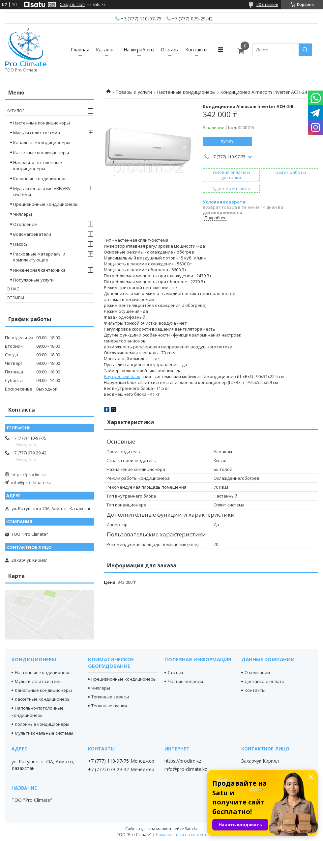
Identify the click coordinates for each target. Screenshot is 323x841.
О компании (257, 672)
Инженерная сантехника (39, 270)
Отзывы (170, 49)
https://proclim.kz (29, 474)
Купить (227, 141)
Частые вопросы (185, 681)
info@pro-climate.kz (31, 482)
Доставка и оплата (264, 681)
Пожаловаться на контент (181, 834)
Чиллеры (22, 214)
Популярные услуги (33, 280)
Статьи (175, 672)
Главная (80, 49)
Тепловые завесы (110, 697)
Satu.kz (191, 828)
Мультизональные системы (44, 733)
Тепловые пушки (109, 706)
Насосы (21, 244)
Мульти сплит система (36, 133)
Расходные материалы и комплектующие (39, 257)
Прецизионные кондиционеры (45, 204)
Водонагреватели (32, 234)
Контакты (196, 49)
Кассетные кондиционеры (41, 152)
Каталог (105, 49)
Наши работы (139, 49)
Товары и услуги (133, 92)
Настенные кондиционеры (186, 92)
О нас (13, 289)
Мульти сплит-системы (39, 681)
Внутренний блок (122, 376)
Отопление (25, 224)
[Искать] (305, 49)
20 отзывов (267, 4)
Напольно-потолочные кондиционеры (37, 165)
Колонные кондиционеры (40, 178)
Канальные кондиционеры (41, 143)
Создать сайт (72, 4)
